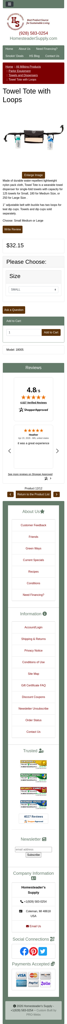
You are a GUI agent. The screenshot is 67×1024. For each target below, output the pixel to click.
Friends (33, 536)
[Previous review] (9, 451)
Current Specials (33, 560)
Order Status (34, 720)
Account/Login (33, 627)
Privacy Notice (33, 650)
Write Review (12, 229)
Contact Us (52, 55)
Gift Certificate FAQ (33, 685)
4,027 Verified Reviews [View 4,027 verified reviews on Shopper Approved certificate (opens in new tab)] (33, 402)
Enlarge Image (33, 175)
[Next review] (57, 451)
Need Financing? (47, 48)
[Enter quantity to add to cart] (24, 332)
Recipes (33, 571)
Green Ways (33, 548)
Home (9, 48)
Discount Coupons (33, 696)
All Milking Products (28, 66)
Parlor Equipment (20, 70)
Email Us (33, 926)
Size (14, 276)
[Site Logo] (33, 22)
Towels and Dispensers (23, 75)
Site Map (33, 673)
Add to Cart (51, 332)
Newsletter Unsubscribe (34, 708)
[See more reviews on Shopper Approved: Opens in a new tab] (30, 474)
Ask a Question (14, 309)
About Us (24, 48)
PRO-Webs (33, 1014)
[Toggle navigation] (9, 4)
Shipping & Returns (33, 638)
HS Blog (34, 55)
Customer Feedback (33, 525)
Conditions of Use (33, 662)
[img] (33, 397)
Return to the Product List (33, 494)
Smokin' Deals (14, 55)
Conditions (33, 583)
